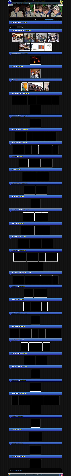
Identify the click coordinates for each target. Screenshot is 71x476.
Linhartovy (14, 156)
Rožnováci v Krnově (16, 129)
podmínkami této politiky (49, 19)
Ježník (13, 169)
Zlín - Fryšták (15, 456)
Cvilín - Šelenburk (16, 353)
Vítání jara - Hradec (16, 366)
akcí (20, 22)
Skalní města (15, 326)
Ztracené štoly (15, 380)
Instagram (62, 475)
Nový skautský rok (16, 183)
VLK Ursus (14, 196)
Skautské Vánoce (16, 53)
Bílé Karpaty (14, 236)
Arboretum (14, 299)
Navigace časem (17, 27)
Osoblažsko (14, 286)
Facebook (59, 475)
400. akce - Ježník (16, 313)
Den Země (14, 339)
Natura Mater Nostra (16, 115)
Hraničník (14, 416)
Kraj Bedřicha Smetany (17, 93)
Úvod (14, 3)
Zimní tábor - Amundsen (17, 30)
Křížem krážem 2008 (16, 142)
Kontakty (33, 3)
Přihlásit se (11, 5)
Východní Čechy (15, 393)
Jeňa (44, 474)
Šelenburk (14, 443)
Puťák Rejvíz (15, 223)
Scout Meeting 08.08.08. (17, 209)
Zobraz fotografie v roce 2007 (16, 470)
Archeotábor (14, 250)
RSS (10, 474)
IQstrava (14, 79)
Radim (13, 429)
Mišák (41, 474)
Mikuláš (13, 66)
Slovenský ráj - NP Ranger (18, 272)
